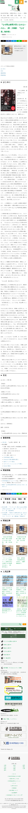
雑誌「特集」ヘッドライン (10, 719)
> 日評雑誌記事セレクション (14, 781)
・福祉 (14, 768)
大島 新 (4, 442)
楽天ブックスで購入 (9, 461)
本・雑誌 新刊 (7, 658)
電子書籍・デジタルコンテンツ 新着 (13, 667)
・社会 (4, 766)
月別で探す (7, 654)
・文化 (14, 766)
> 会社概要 (14, 792)
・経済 (23, 765)
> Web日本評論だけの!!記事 (13, 776)
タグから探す (7, 651)
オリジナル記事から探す (10, 641)
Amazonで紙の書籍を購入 (11, 459)
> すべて (14, 774)
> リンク (14, 783)
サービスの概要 (13, 635)
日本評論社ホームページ (9, 480)
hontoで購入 (7, 466)
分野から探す (7, 644)
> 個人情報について (13, 790)
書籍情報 (3, 73)
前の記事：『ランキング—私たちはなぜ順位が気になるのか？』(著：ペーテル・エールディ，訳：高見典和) (14, 508)
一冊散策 (3, 37)
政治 (8, 37)
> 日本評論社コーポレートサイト (14, 795)
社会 (11, 37)
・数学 (4, 770)
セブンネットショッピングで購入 (13, 463)
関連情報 (3, 75)
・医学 (4, 768)
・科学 (14, 770)
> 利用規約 (14, 788)
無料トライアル (13, 636)
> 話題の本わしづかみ (14, 778)
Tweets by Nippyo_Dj (7, 749)
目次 (2, 71)
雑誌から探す (7, 648)
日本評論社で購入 (9, 457)
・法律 (4, 765)
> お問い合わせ (14, 785)
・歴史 (23, 766)
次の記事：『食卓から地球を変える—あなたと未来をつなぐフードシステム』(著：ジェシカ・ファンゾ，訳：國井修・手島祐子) (14, 514)
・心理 (23, 768)
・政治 (14, 765)
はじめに (3, 68)
